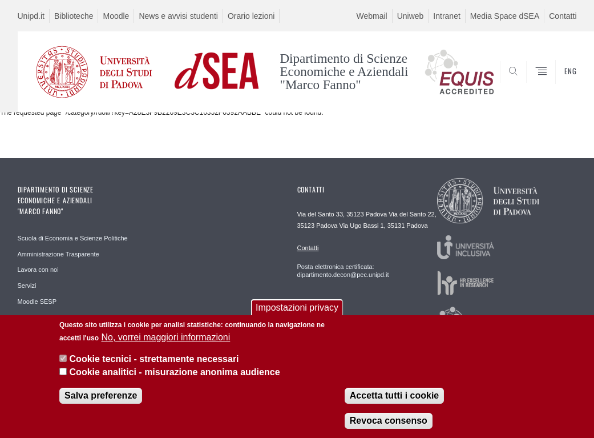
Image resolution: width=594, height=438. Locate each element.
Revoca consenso (388, 420)
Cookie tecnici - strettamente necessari (154, 359)
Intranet (446, 16)
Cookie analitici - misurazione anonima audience (175, 372)
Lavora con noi (38, 269)
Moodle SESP (37, 301)
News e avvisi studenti (178, 16)
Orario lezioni (251, 16)
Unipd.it (31, 16)
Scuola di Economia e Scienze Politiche (73, 238)
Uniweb (410, 16)
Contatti (562, 16)
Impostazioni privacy (297, 307)
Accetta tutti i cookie (394, 395)
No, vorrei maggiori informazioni (165, 337)
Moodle (116, 16)
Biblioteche (74, 16)
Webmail (371, 16)
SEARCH (529, 85)
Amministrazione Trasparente (58, 254)
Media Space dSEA (504, 16)
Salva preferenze (100, 395)
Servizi (27, 285)
